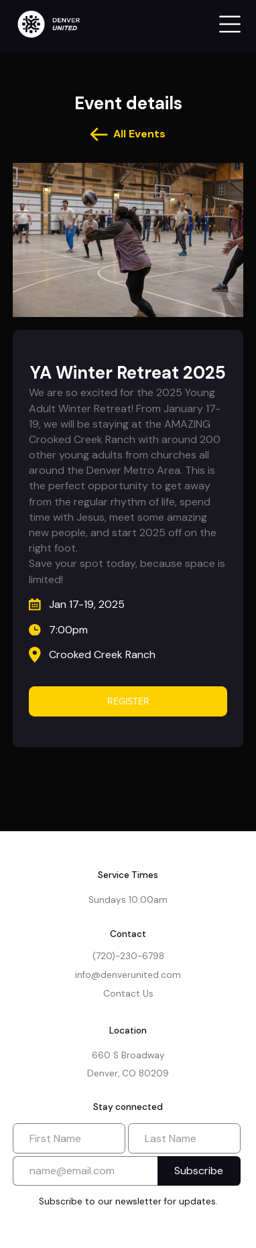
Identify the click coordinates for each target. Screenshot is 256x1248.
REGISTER (128, 701)
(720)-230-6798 (128, 956)
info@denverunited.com (128, 975)
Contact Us (128, 993)
